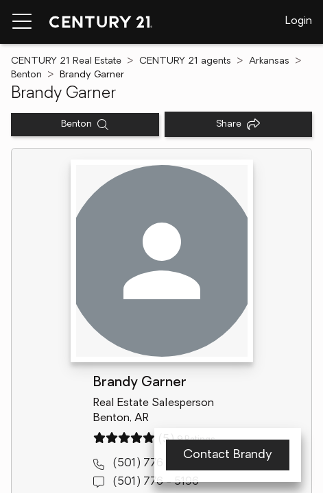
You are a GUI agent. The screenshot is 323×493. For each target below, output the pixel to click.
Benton (26, 75)
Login (298, 21)
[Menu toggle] (22, 22)
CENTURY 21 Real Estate (66, 61)
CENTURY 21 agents (185, 61)
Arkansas (269, 61)
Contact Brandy (227, 455)
